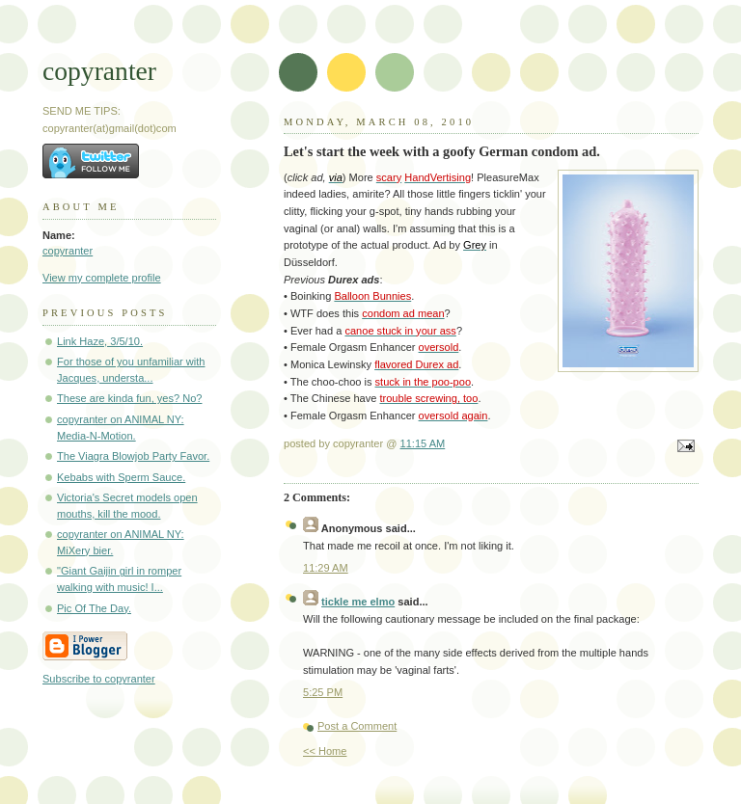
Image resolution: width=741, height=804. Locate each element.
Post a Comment (357, 726)
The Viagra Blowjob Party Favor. (133, 456)
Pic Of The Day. (94, 608)
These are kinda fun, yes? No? (129, 398)
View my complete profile (101, 277)
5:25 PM (323, 692)
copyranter (99, 71)
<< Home (324, 751)
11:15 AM (423, 443)
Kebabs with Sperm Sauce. (121, 477)
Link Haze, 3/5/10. (100, 341)
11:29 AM (325, 568)
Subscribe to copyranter (98, 678)
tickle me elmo (358, 601)
